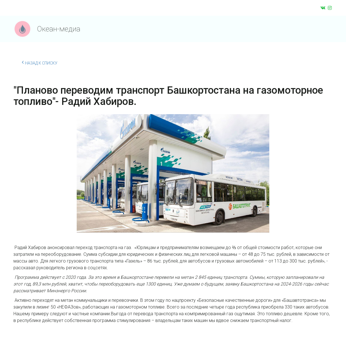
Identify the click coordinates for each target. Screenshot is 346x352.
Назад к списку (39, 62)
